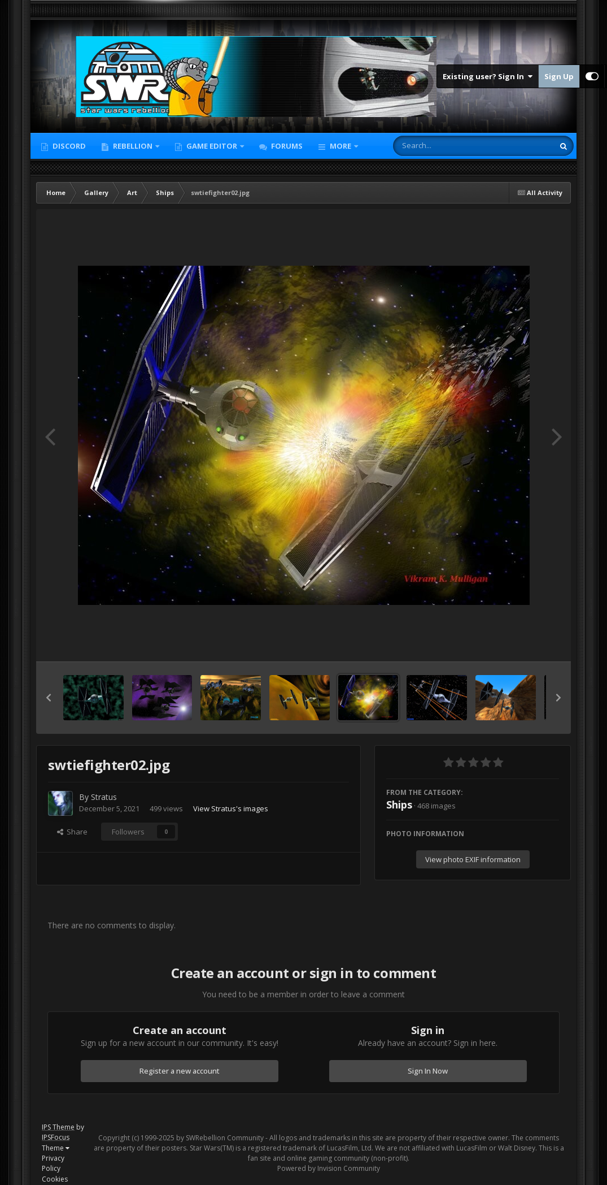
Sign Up (559, 76)
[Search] (444, 146)
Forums (286, 146)
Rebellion (132, 146)
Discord (68, 146)
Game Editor (212, 146)
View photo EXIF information (473, 859)
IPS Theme (58, 1127)
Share (72, 832)
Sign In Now (428, 1071)
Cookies (55, 1179)
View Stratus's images (230, 808)
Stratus (104, 797)
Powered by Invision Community (328, 1168)
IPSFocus (55, 1137)
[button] (48, 697)
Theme (55, 1148)
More (340, 146)
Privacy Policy (53, 1163)
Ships (399, 804)
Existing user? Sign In (487, 76)
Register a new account (179, 1071)
